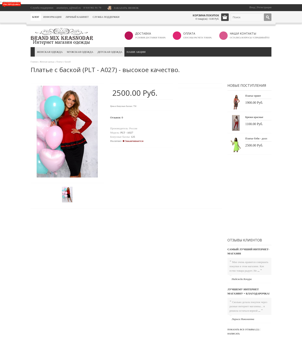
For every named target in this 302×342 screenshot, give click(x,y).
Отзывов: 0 (116, 117)
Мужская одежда (80, 51)
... (258, 270)
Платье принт (253, 95)
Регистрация (264, 7)
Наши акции (136, 51)
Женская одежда (50, 51)
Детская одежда (109, 51)
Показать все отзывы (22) (243, 329)
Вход (252, 7)
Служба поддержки (106, 17)
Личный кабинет (77, 17)
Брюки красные (254, 117)
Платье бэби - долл (256, 138)
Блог (35, 17)
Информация (52, 17)
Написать (233, 333)
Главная (34, 62)
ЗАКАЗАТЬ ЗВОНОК (126, 7)
